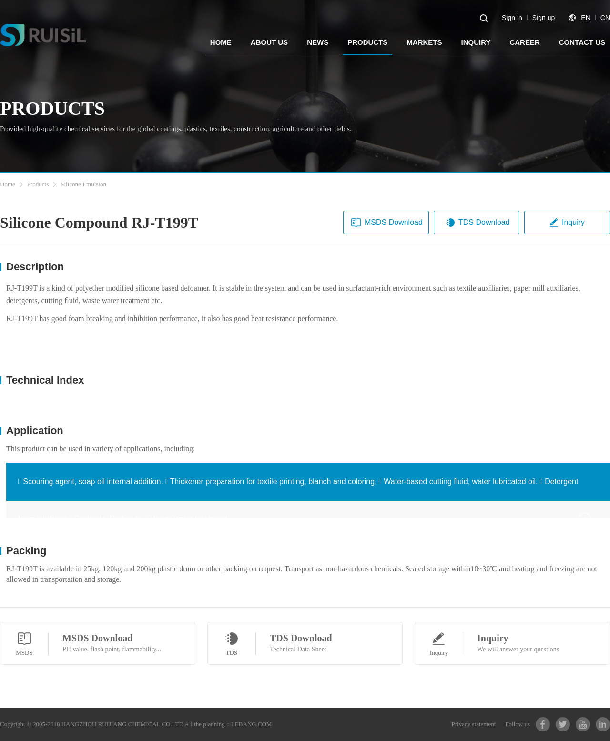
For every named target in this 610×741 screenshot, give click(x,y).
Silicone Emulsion (83, 184)
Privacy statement (474, 724)
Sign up (543, 17)
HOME (221, 42)
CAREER (524, 42)
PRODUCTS (367, 42)
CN (605, 17)
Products (38, 184)
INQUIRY (475, 42)
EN (585, 17)
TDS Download (477, 222)
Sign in (512, 17)
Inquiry (567, 222)
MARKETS (424, 42)
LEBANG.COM (251, 724)
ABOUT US (269, 42)
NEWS (317, 42)
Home (7, 184)
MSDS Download (387, 222)
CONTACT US (582, 42)
